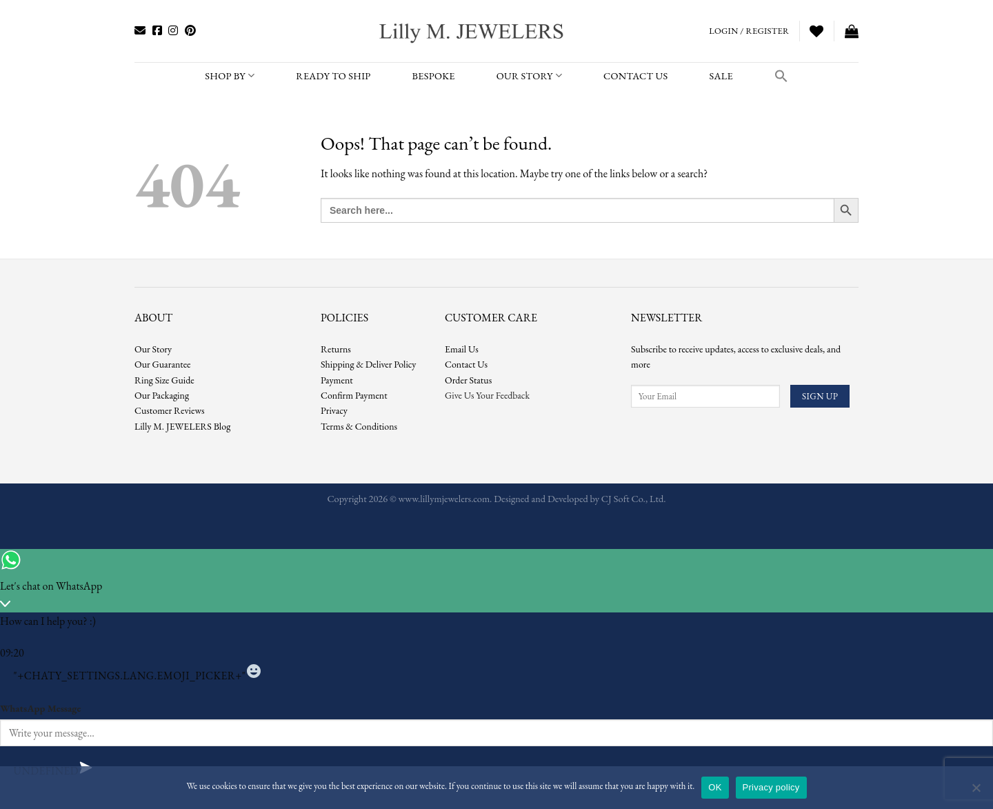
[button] (781, 76)
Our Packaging (161, 395)
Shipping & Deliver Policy (368, 364)
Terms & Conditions (359, 426)
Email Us (462, 349)
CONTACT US (635, 75)
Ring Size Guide (164, 380)
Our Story (529, 76)
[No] (976, 792)
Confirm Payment (354, 395)
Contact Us (466, 364)
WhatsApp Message (40, 708)
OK (714, 787)
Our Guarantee (162, 364)
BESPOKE (433, 75)
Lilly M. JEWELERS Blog (182, 426)
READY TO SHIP (333, 75)
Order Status (468, 380)
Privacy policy (771, 787)
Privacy (334, 410)
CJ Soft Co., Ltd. (633, 498)
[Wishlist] (816, 31)
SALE (720, 75)
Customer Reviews (169, 410)
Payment (337, 380)
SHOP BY (229, 76)
